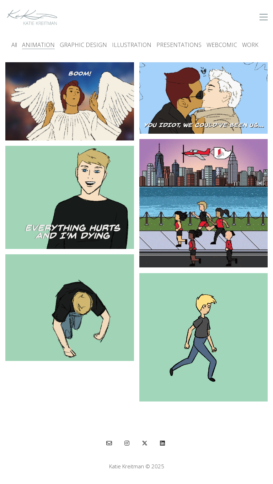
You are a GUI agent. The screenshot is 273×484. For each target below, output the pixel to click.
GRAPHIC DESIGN (83, 45)
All (14, 45)
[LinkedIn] (162, 443)
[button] (263, 17)
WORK (250, 45)
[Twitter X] (145, 443)
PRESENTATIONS (179, 45)
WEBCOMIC (222, 45)
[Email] (109, 443)
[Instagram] (127, 443)
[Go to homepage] (32, 17)
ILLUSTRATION (131, 45)
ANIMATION (38, 45)
